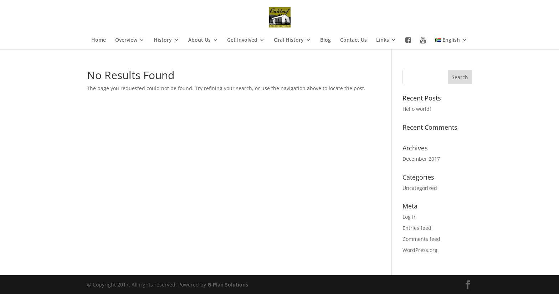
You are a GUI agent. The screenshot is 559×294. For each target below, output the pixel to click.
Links (382, 40)
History (163, 40)
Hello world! (416, 108)
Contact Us (353, 40)
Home (98, 40)
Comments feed (421, 239)
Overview (126, 40)
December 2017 (421, 158)
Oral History (289, 40)
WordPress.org (419, 250)
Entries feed (416, 228)
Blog (325, 40)
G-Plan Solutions (227, 284)
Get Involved (242, 40)
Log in (409, 216)
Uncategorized (419, 188)
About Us (199, 40)
